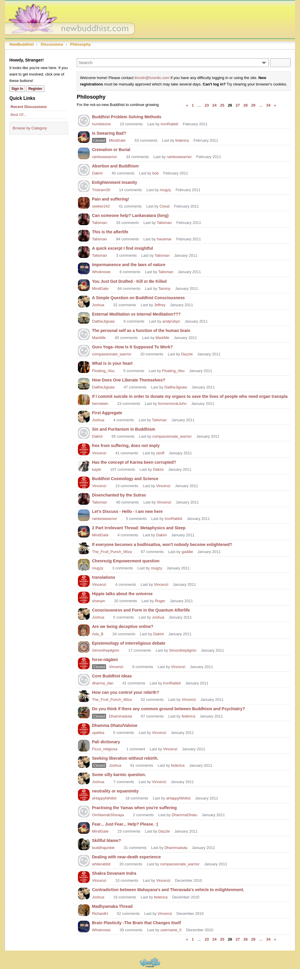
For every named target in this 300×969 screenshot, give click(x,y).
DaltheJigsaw (103, 321)
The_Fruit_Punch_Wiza (112, 551)
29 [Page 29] (253, 105)
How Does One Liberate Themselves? (128, 380)
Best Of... (18, 114)
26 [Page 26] (230, 105)
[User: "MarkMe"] (84, 333)
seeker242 (101, 206)
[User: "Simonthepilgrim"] (84, 646)
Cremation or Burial (111, 149)
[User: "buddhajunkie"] (84, 843)
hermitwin (100, 403)
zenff (160, 453)
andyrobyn (171, 321)
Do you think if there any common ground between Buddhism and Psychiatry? (168, 708)
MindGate (117, 140)
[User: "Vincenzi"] (84, 448)
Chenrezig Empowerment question (125, 561)
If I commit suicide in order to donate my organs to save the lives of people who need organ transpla (189, 396)
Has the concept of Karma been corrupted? (134, 462)
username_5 (170, 930)
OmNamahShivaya (108, 815)
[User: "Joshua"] (84, 301)
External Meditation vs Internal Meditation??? (136, 314)
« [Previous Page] (187, 105)
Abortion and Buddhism (115, 166)
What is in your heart (112, 363)
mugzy (165, 190)
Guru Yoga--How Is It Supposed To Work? (132, 347)
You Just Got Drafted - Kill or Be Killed (129, 281)
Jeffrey (160, 305)
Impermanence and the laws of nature (129, 264)
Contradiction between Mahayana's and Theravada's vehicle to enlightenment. (168, 889)
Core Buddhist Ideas (112, 676)
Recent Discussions (29, 107)
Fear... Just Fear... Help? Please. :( (125, 824)
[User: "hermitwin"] (84, 399)
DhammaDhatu (184, 815)
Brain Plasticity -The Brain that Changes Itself (136, 922)
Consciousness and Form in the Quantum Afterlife (141, 610)
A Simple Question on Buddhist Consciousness (138, 297)
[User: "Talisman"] (84, 218)
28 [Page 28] (245, 105)
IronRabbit (169, 124)
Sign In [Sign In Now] (17, 89)
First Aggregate (107, 412)
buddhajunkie (103, 847)
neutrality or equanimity (115, 791)
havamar (164, 239)
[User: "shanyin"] (84, 596)
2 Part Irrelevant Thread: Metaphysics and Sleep (138, 527)
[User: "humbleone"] (84, 120)
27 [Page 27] (238, 105)
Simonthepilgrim (105, 650)
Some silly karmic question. (119, 774)
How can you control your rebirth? (125, 692)
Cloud (165, 206)
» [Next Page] (275, 105)
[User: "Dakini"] (84, 169)
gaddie (187, 551)
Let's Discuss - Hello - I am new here (127, 511)
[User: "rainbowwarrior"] (84, 152)
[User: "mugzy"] (84, 564)
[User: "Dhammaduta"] (84, 712)
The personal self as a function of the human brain (141, 330)
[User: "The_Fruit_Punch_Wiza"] (84, 547)
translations (103, 577)
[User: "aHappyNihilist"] (84, 794)
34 (268, 105)
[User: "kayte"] (84, 465)
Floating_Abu (103, 371)
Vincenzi (99, 453)
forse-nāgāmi (105, 659)
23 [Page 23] (206, 105)
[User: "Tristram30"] (84, 185)
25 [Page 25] (222, 105)
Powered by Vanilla (150, 962)
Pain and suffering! (110, 199)
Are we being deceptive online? (122, 626)
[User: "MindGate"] (84, 136)
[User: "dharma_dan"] (84, 679)
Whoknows (101, 272)
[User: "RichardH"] (84, 909)
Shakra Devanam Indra (114, 873)
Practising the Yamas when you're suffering (134, 807)
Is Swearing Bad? (109, 133)
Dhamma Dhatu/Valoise (114, 725)
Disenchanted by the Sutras (119, 495)
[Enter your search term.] (173, 62)
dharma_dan (102, 683)
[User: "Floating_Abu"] (84, 366)
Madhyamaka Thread (112, 906)
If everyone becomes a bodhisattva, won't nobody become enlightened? (162, 544)
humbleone (101, 124)
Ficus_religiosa (104, 749)
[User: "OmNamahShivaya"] (84, 810)
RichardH (100, 913)
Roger (160, 601)
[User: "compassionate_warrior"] (84, 350)
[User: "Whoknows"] (84, 267)
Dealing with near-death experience (126, 857)
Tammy (164, 288)
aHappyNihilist (104, 798)
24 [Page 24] (214, 105)
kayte (96, 469)
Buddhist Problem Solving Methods (126, 116)
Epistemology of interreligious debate (128, 643)
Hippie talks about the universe (122, 593)
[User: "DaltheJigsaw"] (84, 317)
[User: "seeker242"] (84, 202)
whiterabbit (101, 864)
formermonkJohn (172, 403)
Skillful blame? (106, 840)
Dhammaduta (120, 716)
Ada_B (97, 634)
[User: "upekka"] (84, 728)
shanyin (98, 601)
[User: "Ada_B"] (84, 629)
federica (182, 140)
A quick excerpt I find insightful (122, 248)
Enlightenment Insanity (114, 182)
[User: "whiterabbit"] (84, 860)
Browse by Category (30, 128)
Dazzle (187, 354)
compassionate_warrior (111, 354)
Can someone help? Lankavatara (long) (130, 215)
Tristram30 (101, 190)
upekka (98, 732)
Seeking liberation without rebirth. (125, 758)
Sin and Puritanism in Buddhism (123, 429)
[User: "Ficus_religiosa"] (84, 745)
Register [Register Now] (35, 89)
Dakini (97, 173)
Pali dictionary (106, 741)
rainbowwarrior (104, 157)
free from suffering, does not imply (126, 445)
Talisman (99, 222)
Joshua (98, 305)
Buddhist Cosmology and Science (125, 478)
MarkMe (99, 337)
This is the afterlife (110, 232)
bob (155, 173)
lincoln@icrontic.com (151, 78)
